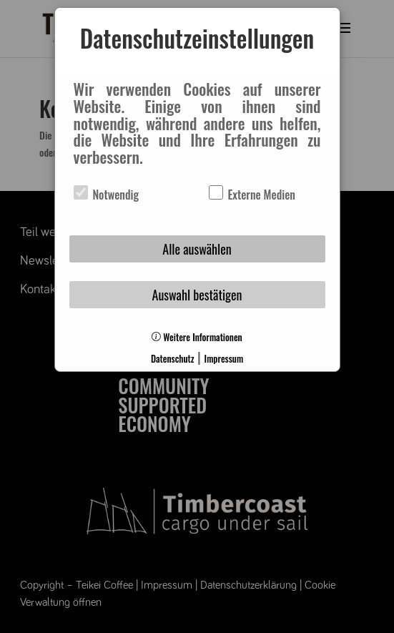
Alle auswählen (196, 249)
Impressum (224, 358)
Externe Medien (252, 194)
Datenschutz (172, 358)
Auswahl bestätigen (197, 294)
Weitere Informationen (197, 337)
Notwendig (106, 194)
